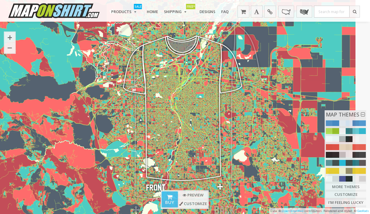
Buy (169, 200)
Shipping (179, 10)
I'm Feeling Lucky (345, 202)
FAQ (226, 11)
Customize (346, 194)
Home (152, 11)
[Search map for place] (332, 12)
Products (126, 10)
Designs (208, 11)
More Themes (346, 186)
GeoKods (363, 211)
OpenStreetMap (293, 211)
